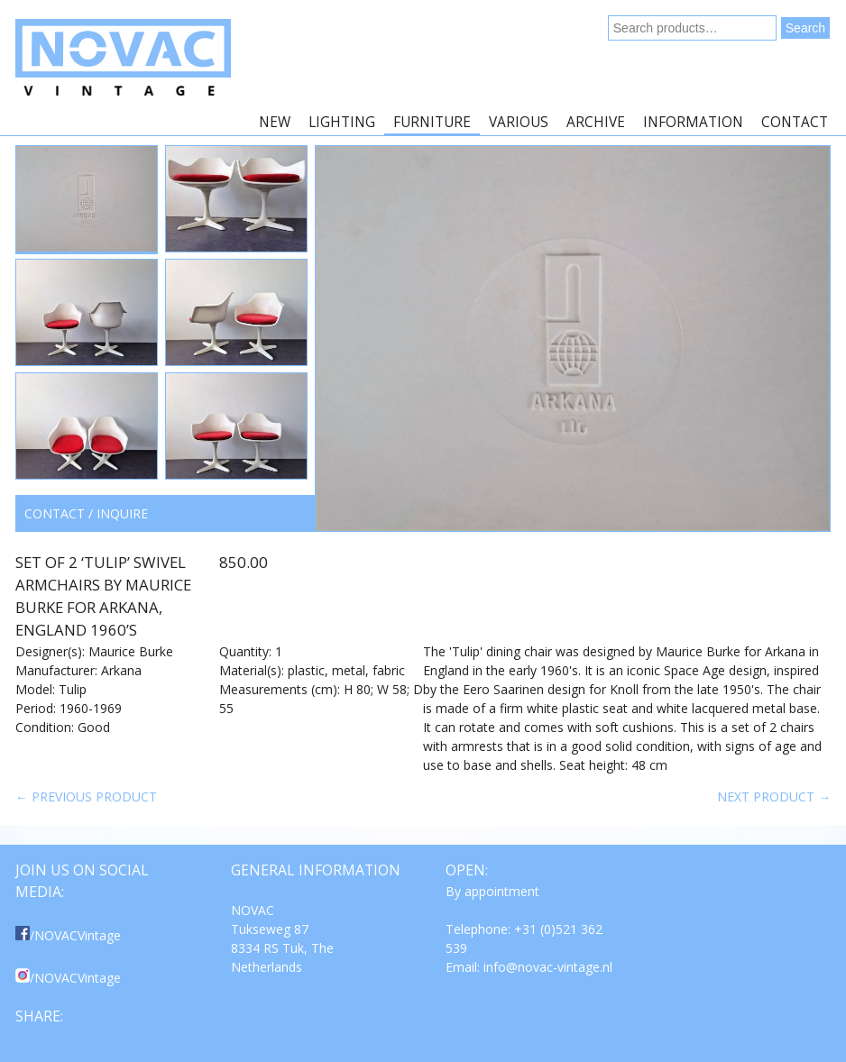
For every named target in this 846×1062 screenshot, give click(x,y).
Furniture (432, 122)
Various (518, 122)
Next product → (774, 796)
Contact (794, 122)
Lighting (341, 122)
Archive (595, 122)
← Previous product (86, 796)
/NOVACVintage (68, 935)
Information (693, 122)
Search (805, 28)
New (274, 122)
